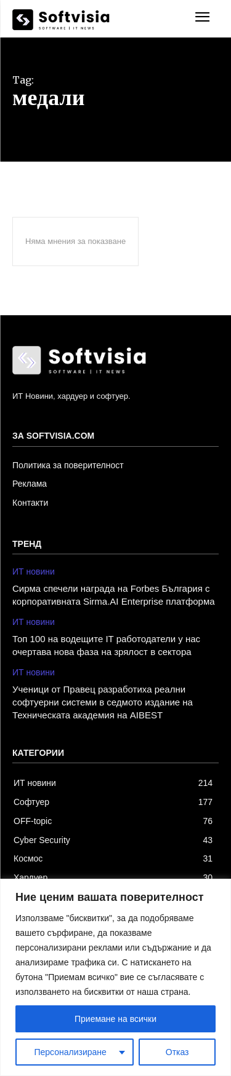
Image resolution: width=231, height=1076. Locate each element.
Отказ (177, 1052)
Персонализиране (70, 1052)
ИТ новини (33, 571)
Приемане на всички (115, 1019)
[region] (115, 977)
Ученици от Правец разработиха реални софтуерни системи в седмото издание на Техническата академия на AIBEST (102, 702)
